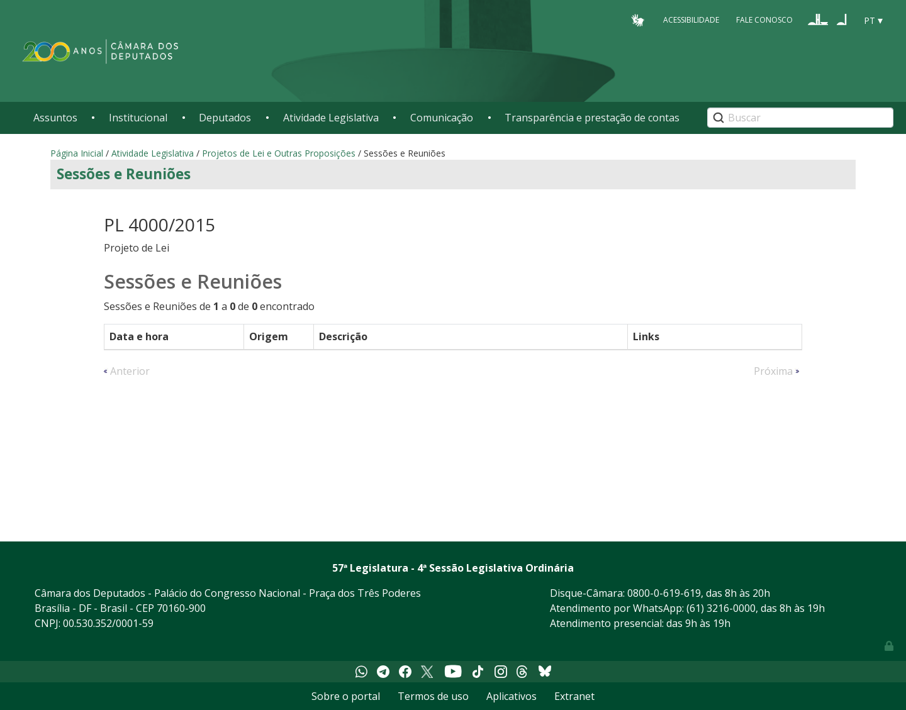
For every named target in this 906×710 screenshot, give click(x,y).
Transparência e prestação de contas (592, 118)
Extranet (574, 696)
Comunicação (441, 118)
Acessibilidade (691, 19)
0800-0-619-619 (664, 593)
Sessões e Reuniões (124, 174)
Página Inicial (76, 153)
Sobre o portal (345, 696)
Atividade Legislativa (331, 118)
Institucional (138, 118)
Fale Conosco (764, 19)
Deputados (225, 118)
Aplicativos (511, 696)
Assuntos (55, 118)
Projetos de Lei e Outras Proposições (278, 153)
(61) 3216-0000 (721, 608)
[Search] (800, 118)
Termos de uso (433, 696)
